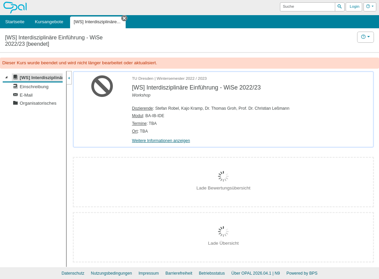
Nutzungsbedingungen (111, 273)
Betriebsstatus (212, 273)
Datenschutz (73, 273)
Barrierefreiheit (178, 273)
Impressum (148, 273)
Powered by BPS (301, 273)
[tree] (33, 90)
